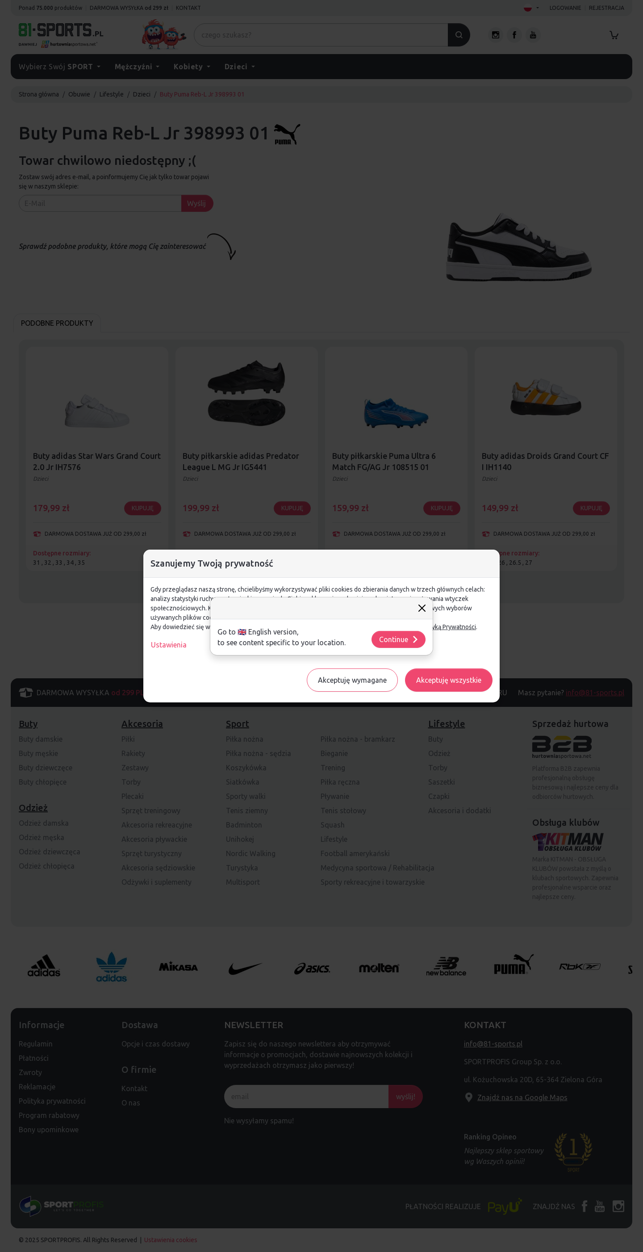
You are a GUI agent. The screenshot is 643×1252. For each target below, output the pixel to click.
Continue (399, 639)
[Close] (422, 608)
